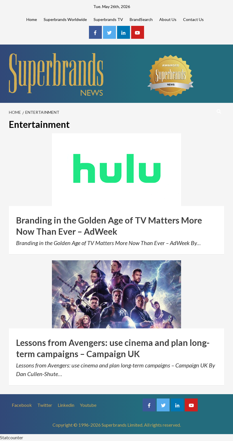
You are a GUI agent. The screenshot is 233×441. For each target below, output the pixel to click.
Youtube (88, 405)
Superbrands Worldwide (65, 19)
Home (31, 19)
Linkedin (66, 405)
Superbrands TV (108, 19)
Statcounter (11, 437)
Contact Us (193, 19)
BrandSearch (141, 19)
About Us (167, 19)
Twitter (44, 405)
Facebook (22, 405)
